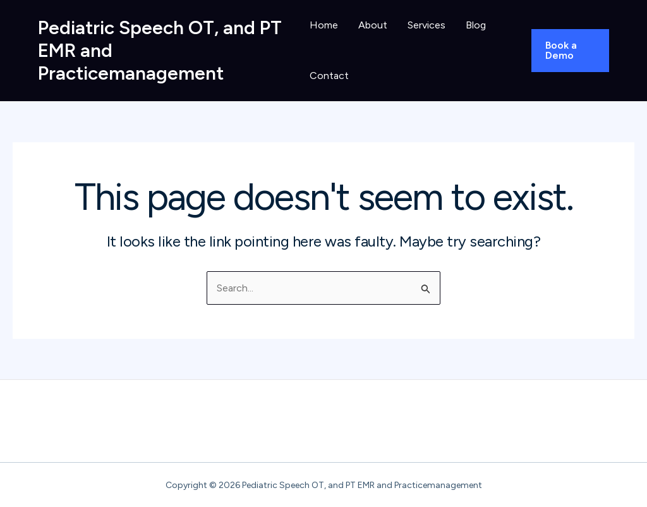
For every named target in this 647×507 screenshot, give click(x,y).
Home (324, 25)
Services (426, 25)
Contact (329, 76)
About (372, 25)
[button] (570, 50)
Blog (476, 25)
